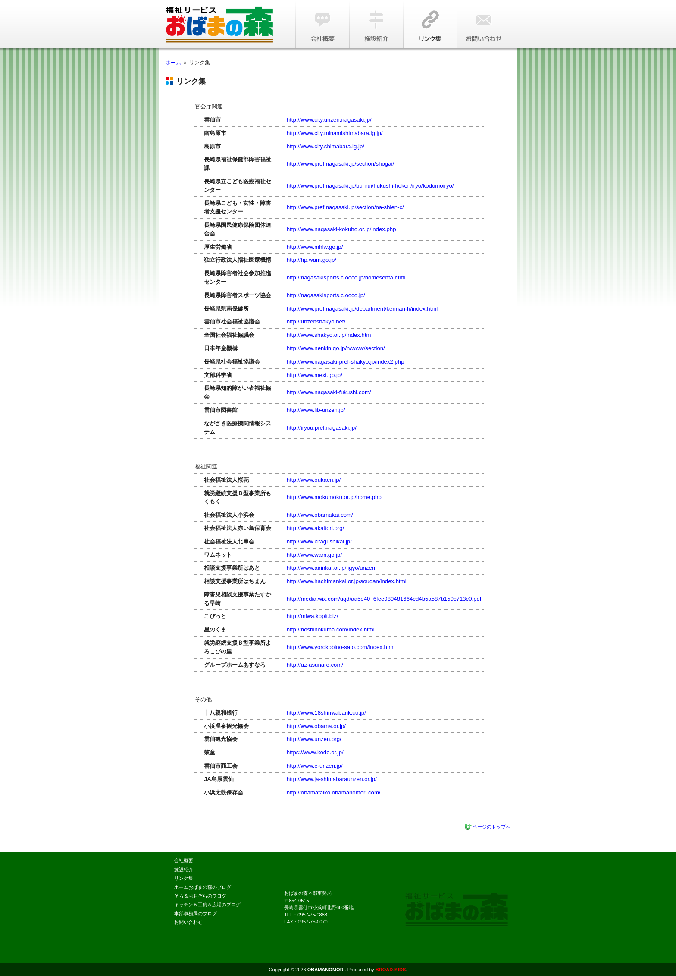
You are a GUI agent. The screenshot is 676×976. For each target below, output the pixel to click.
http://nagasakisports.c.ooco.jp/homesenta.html (346, 277)
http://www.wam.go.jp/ (314, 555)
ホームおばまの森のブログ (202, 887)
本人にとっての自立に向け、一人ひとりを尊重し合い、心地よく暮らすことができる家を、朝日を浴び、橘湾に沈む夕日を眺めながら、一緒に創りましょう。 (456, 910)
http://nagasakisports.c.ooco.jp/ (326, 295)
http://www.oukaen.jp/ (314, 480)
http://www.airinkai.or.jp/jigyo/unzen (331, 568)
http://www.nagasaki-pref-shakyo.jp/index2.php (345, 361)
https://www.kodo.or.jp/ (315, 752)
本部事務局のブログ (195, 913)
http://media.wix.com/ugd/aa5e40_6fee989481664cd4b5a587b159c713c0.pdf (384, 599)
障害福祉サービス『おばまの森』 (226, 24)
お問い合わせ (483, 24)
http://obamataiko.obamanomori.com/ (334, 792)
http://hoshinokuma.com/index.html (331, 629)
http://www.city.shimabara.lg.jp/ (325, 146)
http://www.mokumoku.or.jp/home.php (334, 497)
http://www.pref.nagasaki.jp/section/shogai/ (340, 163)
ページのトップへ (491, 826)
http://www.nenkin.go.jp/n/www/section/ (336, 348)
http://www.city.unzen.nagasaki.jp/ (329, 119)
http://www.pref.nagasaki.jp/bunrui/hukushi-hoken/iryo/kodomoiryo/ (370, 185)
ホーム (173, 63)
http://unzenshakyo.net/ (316, 321)
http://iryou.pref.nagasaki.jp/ (322, 427)
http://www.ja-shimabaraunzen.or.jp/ (332, 779)
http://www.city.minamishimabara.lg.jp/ (335, 133)
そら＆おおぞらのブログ (200, 895)
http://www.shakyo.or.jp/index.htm (329, 335)
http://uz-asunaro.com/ (315, 665)
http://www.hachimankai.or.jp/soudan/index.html (347, 581)
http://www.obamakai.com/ (320, 515)
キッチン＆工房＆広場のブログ (207, 904)
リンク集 (430, 24)
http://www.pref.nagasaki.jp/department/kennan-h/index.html (362, 308)
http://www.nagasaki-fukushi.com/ (329, 392)
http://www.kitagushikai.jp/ (319, 541)
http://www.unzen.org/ (314, 739)
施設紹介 (376, 24)
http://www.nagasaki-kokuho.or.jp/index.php (341, 229)
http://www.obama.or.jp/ (316, 726)
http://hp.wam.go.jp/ (311, 260)
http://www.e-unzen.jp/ (315, 766)
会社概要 (322, 24)
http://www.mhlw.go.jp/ (315, 247)
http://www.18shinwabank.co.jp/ (326, 712)
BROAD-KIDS (391, 969)
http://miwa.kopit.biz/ (312, 616)
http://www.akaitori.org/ (315, 528)
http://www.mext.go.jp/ (314, 375)
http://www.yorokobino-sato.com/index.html (341, 647)
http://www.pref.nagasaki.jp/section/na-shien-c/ (345, 207)
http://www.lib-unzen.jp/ (316, 410)
